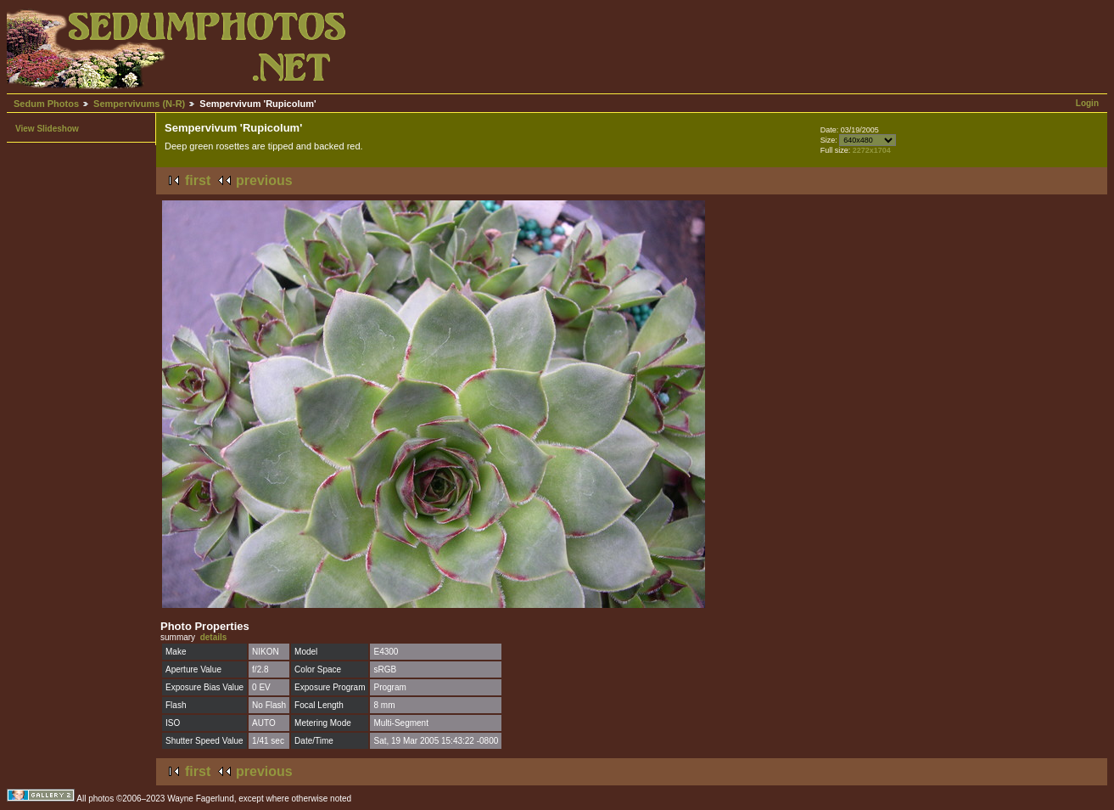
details (213, 637)
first (197, 180)
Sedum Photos (46, 103)
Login (1087, 103)
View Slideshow (47, 128)
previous (264, 180)
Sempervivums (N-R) (139, 103)
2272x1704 (872, 150)
